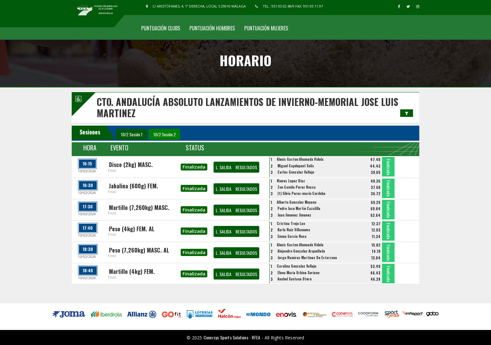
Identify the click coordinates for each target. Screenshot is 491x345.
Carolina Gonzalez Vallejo (296, 266)
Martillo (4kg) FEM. (132, 271)
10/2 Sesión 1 (131, 134)
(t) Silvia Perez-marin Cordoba (301, 193)
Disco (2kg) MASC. (131, 164)
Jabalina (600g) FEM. (133, 186)
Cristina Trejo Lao (291, 223)
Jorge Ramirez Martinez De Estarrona (307, 257)
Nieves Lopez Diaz (291, 180)
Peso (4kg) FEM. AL (131, 229)
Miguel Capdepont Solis (295, 165)
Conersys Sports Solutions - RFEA (232, 337)
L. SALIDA (223, 167)
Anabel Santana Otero (294, 278)
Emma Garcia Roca (292, 236)
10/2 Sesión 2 (164, 134)
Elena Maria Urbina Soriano (298, 272)
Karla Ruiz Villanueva (293, 229)
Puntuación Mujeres (266, 28)
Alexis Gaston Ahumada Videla (300, 159)
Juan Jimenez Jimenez (294, 214)
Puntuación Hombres (212, 28)
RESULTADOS (246, 167)
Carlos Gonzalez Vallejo (295, 172)
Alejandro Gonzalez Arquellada (301, 251)
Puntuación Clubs (160, 28)
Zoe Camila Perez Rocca (296, 187)
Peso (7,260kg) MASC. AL (139, 250)
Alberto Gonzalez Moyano (296, 202)
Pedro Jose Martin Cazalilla (298, 208)
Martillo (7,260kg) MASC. (139, 207)
